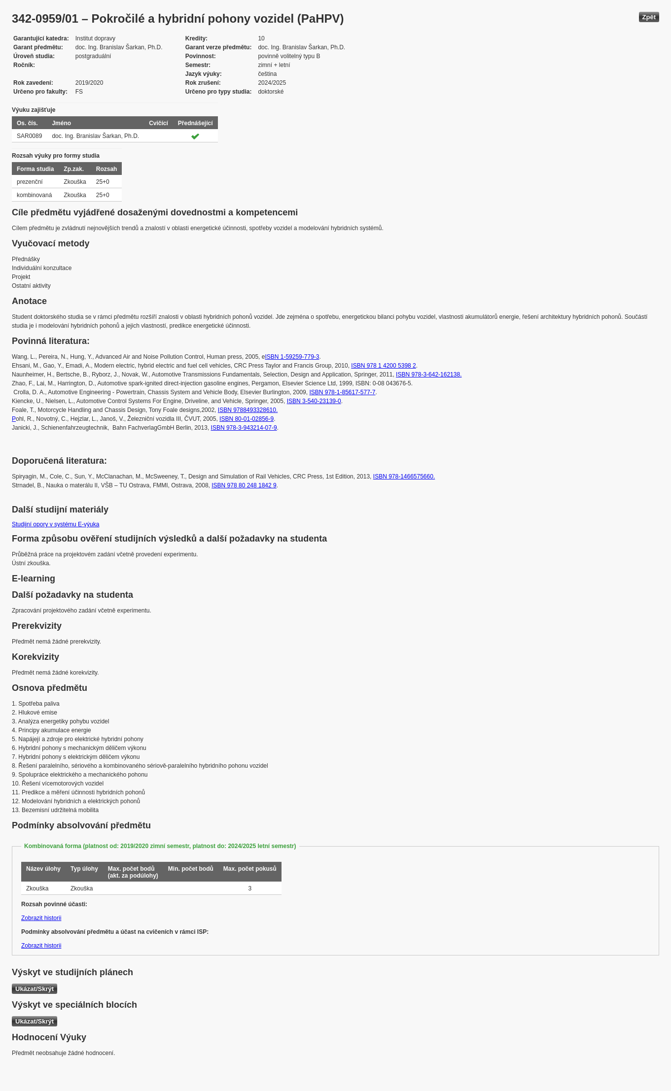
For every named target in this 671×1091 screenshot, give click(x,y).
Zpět (649, 17)
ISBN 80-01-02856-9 (246, 418)
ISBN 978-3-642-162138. (428, 374)
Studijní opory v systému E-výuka (55, 524)
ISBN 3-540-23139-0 (314, 401)
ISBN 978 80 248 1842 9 (244, 485)
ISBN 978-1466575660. (404, 476)
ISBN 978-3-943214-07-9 (244, 427)
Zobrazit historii (41, 918)
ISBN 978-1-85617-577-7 (342, 392)
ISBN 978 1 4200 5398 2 (383, 365)
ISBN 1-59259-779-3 (292, 356)
